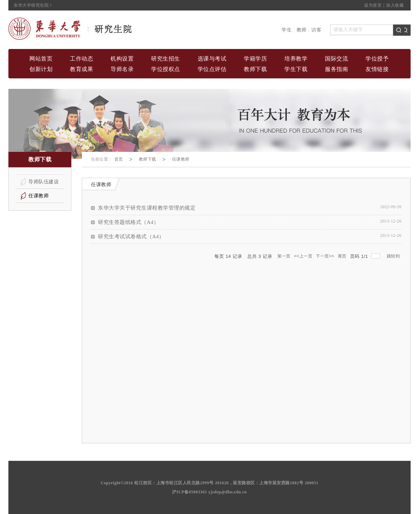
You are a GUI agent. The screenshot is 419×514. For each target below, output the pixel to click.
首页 (118, 159)
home (70, 28)
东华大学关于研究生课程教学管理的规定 (147, 208)
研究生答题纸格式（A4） (128, 222)
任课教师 (181, 159)
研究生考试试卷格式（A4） (131, 236)
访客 (316, 30)
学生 (287, 30)
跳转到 (394, 256)
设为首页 (373, 5)
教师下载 (147, 159)
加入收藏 (395, 5)
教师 (302, 30)
